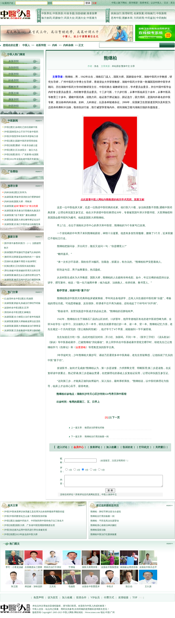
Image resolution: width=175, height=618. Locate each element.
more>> (39, 121)
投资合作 (81, 599)
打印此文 (144, 447)
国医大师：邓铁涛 (23, 201)
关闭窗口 (160, 447)
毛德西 (30, 298)
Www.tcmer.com (92, 614)
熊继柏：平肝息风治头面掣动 (104, 523)
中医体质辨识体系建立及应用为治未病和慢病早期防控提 (37, 514)
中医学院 (14, 74)
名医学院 (41, 45)
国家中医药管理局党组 (26, 141)
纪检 (7, 266)
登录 (87, 3)
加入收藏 (111, 447)
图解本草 (127, 18)
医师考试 (144, 2)
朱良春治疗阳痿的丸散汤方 (27, 210)
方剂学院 (14, 67)
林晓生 (27, 312)
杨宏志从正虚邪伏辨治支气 (27, 275)
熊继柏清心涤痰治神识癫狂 (103, 527)
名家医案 (139, 13)
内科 (54, 45)
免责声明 (38, 599)
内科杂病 (68, 45)
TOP (134, 599)
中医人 (26, 45)
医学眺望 (133, 2)
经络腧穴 (150, 13)
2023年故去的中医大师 (26, 536)
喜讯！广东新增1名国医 (27, 154)
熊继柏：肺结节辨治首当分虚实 (105, 514)
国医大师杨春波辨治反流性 (27, 321)
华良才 (110, 588)
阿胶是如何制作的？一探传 (27, 257)
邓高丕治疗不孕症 (52, 569)
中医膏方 (92, 18)
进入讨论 (62, 447)
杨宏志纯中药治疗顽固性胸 (27, 279)
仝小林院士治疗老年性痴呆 (27, 317)
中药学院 (14, 106)
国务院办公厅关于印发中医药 (24, 131)
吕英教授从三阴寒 (33, 569)
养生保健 (9, 270)
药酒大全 (80, 18)
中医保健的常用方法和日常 (27, 270)
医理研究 (127, 13)
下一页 (116, 417)
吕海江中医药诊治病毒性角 (27, 224)
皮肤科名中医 (11, 307)
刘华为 (23, 192)
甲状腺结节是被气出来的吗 (27, 252)
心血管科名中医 (12, 298)
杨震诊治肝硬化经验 (94, 427)
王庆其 (52, 588)
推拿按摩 (92, 13)
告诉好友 (128, 447)
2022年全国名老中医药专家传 (24, 159)
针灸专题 (69, 13)
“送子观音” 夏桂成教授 (25, 215)
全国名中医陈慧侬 (110, 569)
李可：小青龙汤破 (14, 569)
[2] (110, 417)
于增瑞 (71, 569)
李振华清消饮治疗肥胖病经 (27, 197)
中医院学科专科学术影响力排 (24, 136)
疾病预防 (9, 252)
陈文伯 (129, 588)
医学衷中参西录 (12, 243)
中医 (7, 127)
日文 (166, 2)
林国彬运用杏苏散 (129, 569)
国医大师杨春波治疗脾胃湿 (27, 326)
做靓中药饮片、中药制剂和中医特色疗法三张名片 (40, 523)
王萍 (26, 307)
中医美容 (58, 13)
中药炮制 (161, 18)
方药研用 (139, 18)
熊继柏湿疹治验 (98, 532)
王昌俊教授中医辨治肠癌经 (27, 330)
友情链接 (123, 599)
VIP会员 (95, 599)
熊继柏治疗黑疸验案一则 (97, 436)
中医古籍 (14, 93)
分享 (132, 66)
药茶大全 (69, 18)
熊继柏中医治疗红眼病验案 (103, 536)
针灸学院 (14, 80)
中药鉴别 (150, 18)
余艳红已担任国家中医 (26, 127)
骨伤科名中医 (11, 312)
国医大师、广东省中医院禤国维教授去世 (35, 527)
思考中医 (116, 18)
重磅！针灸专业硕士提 (26, 145)
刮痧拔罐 (80, 13)
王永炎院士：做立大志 (26, 150)
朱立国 (14, 588)
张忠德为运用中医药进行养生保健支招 (28, 532)
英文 (172, 2)
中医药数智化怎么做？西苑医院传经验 (28, 518)
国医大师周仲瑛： (91, 569)
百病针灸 (9, 261)
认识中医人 (156, 2)
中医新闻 (161, 13)
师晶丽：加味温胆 (33, 588)
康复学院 (14, 99)
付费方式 (109, 599)
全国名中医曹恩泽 (91, 588)
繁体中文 (125, 66)
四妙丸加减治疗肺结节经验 (27, 303)
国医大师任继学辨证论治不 (27, 219)
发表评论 (95, 447)
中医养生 (46, 13)
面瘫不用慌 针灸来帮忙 (25, 261)
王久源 (148, 588)
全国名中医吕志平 (148, 569)
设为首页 (53, 599)
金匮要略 (81, 347)
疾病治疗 (116, 13)
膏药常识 (9, 257)
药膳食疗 (58, 18)
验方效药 (46, 18)
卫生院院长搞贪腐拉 (25, 266)
